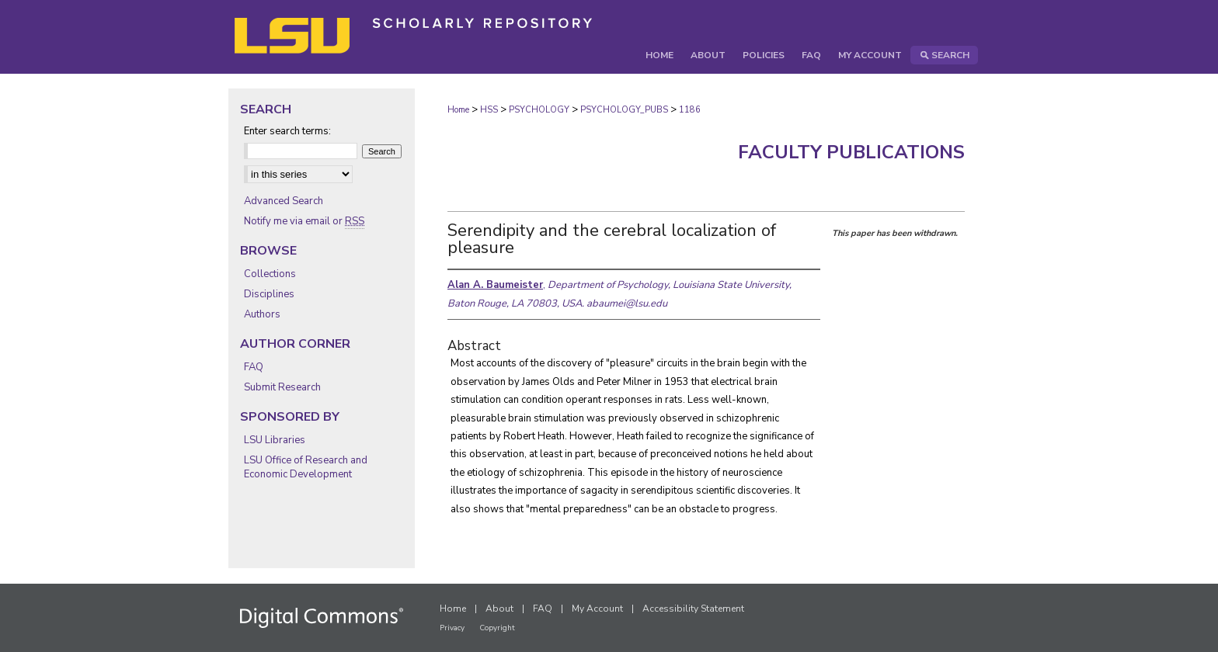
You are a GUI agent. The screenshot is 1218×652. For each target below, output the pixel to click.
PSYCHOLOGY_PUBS (624, 110)
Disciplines (269, 294)
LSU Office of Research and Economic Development (305, 467)
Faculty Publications (851, 152)
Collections (270, 274)
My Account (597, 608)
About (499, 608)
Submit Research (282, 387)
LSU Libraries (274, 440)
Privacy (452, 628)
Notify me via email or (304, 221)
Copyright (497, 628)
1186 (690, 110)
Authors (262, 314)
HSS (489, 110)
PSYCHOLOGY (539, 110)
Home (458, 110)
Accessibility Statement (693, 608)
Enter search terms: (287, 131)
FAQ (253, 367)
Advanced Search (283, 201)
